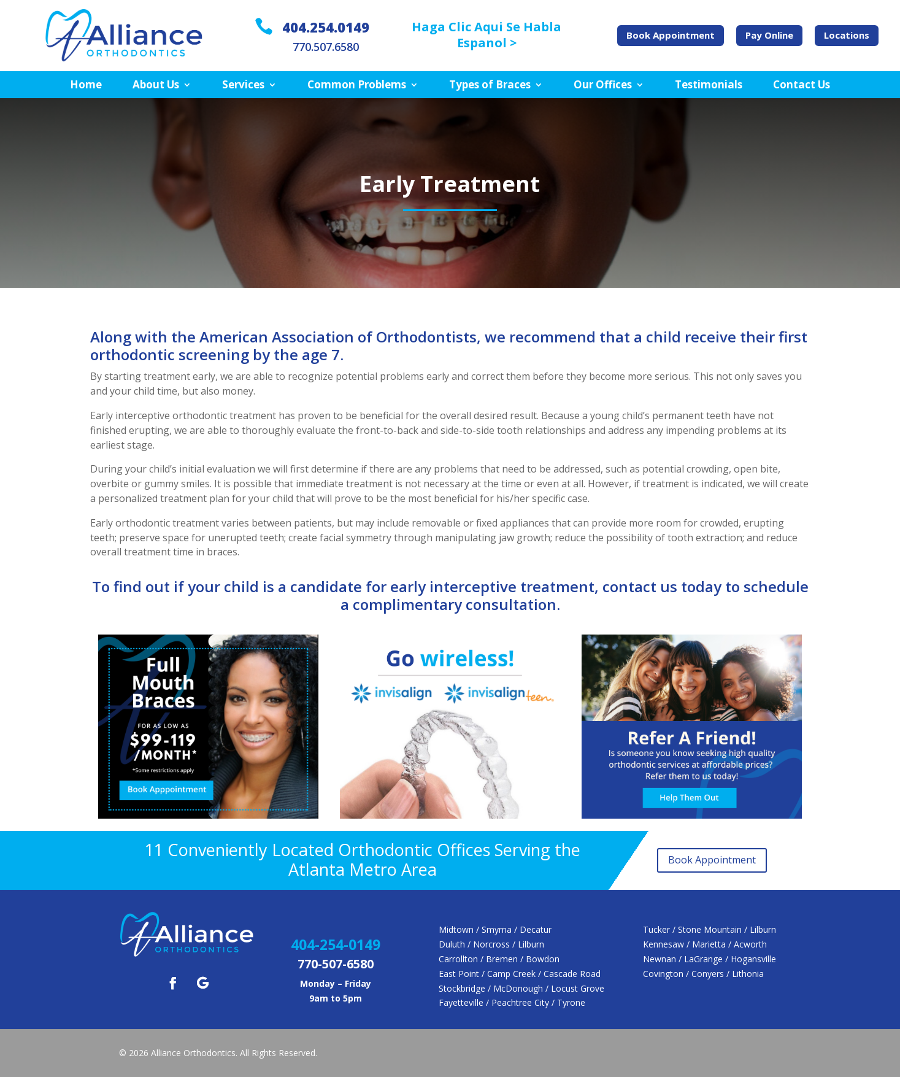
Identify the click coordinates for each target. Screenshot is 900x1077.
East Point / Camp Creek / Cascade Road (520, 973)
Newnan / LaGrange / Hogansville (709, 959)
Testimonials (708, 85)
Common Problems (356, 85)
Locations (846, 35)
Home (86, 85)
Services (243, 85)
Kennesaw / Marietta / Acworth (705, 944)
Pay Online (769, 35)
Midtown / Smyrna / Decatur (495, 929)
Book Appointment (670, 35)
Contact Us (801, 85)
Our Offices (603, 85)
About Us (156, 85)
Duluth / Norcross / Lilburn (491, 944)
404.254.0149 (325, 27)
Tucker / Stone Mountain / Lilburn (709, 929)
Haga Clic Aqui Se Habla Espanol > (486, 34)
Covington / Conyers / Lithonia (703, 973)
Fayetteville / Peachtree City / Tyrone (512, 1002)
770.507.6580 (326, 46)
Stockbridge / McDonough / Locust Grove (521, 988)
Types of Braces (490, 85)
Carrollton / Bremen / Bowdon (499, 959)
